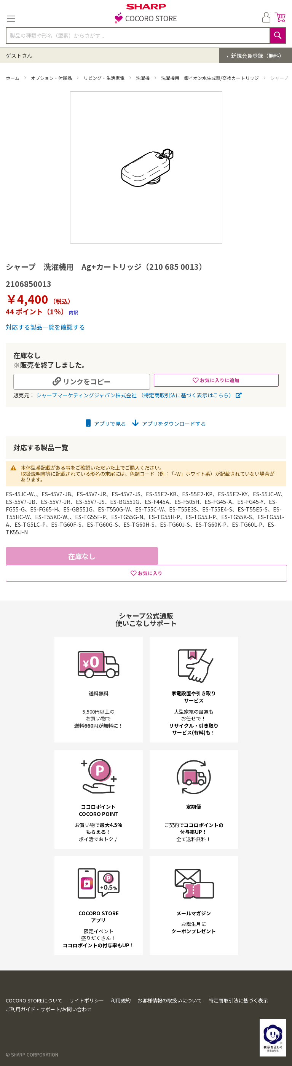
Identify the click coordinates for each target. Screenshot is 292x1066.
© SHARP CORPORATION (32, 1054)
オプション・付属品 (52, 78)
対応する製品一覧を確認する (45, 326)
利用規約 (121, 1000)
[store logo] (146, 18)
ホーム (13, 78)
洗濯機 (143, 78)
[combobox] (146, 35)
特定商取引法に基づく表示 (238, 1000)
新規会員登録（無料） (257, 55)
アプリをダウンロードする (169, 423)
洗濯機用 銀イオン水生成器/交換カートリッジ (210, 78)
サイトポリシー (86, 1000)
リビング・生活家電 (104, 78)
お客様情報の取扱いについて (169, 1000)
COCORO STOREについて (34, 1000)
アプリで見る (106, 423)
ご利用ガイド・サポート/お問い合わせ (49, 1009)
